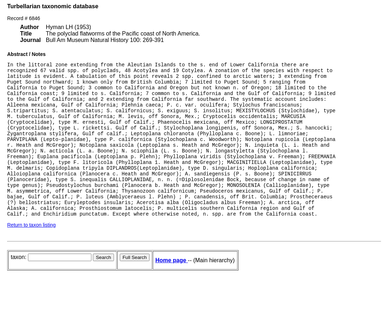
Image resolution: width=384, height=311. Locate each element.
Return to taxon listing (31, 254)
